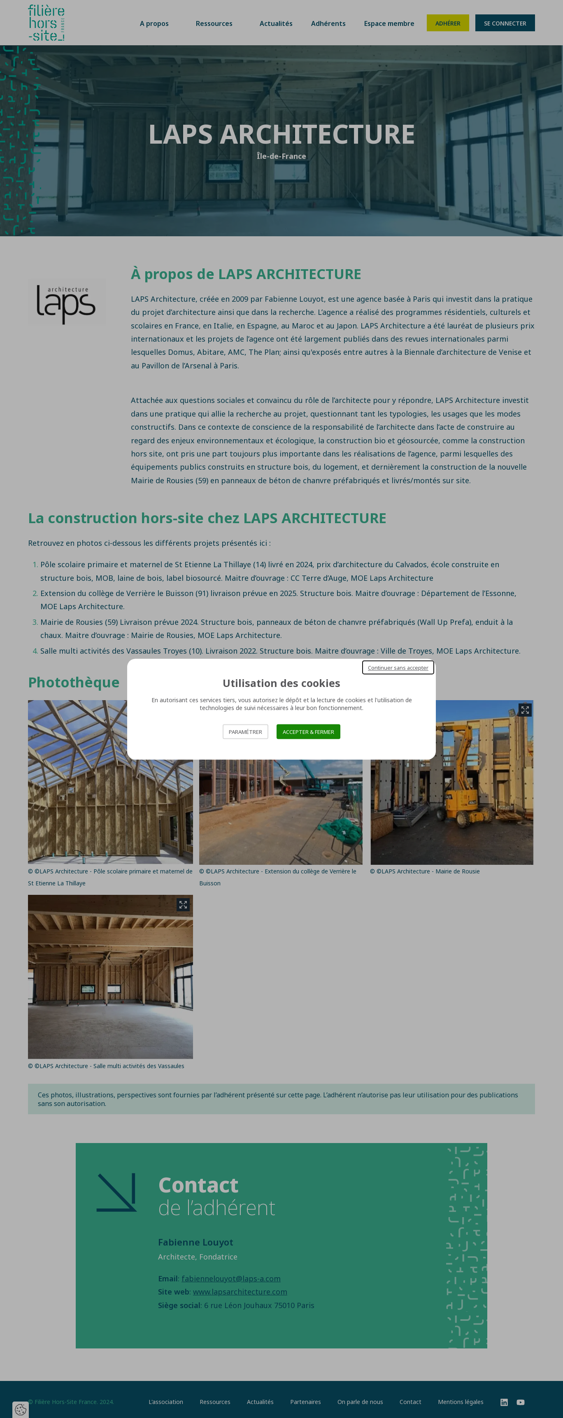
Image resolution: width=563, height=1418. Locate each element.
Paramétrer (245, 731)
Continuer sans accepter (398, 667)
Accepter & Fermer (308, 731)
